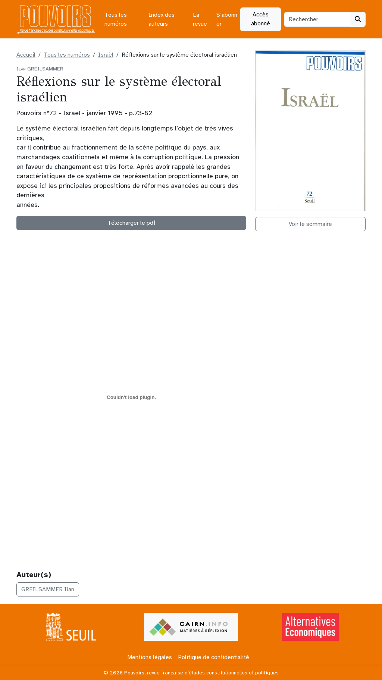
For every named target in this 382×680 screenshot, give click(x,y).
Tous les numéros (115, 19)
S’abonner (226, 19)
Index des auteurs (161, 19)
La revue (200, 19)
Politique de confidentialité (213, 657)
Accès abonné (260, 19)
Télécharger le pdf (131, 223)
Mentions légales (149, 657)
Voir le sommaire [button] (310, 224)
